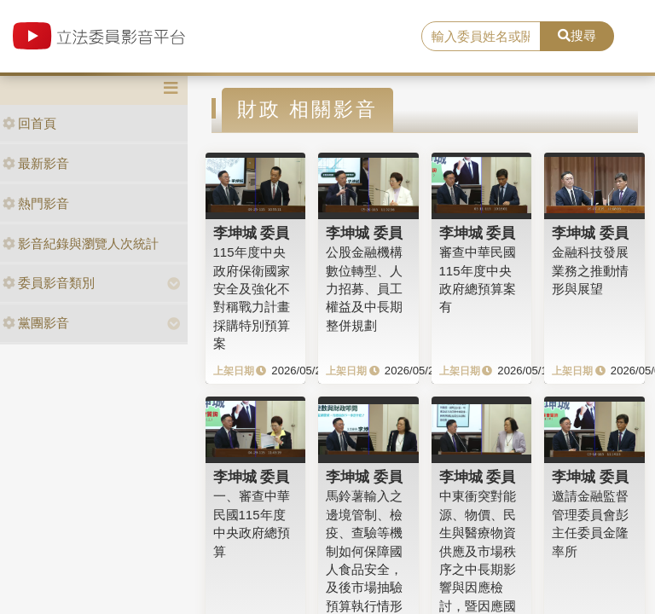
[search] (481, 36)
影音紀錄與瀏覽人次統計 (81, 243)
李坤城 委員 (251, 232)
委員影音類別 (49, 282)
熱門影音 (36, 203)
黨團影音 (36, 323)
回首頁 (29, 123)
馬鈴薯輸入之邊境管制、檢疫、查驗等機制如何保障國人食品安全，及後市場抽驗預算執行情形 (364, 551)
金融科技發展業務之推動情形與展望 (590, 270)
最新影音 (36, 163)
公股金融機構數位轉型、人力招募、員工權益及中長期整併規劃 (364, 289)
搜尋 (577, 35)
